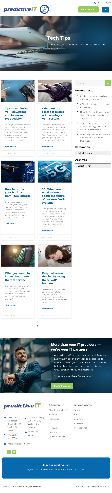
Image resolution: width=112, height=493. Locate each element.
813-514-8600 (104, 3)
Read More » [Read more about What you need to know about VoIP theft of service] (10, 305)
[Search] (108, 83)
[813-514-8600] (95, 3)
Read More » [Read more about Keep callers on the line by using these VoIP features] (47, 308)
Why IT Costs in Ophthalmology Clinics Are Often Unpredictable (93, 126)
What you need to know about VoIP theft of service (17, 277)
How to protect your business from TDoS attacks (18, 192)
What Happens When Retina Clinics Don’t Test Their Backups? (95, 137)
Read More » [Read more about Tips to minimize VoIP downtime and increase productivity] (10, 146)
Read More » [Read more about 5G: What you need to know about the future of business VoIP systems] (47, 230)
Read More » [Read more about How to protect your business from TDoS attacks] (10, 224)
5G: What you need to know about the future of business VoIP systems (53, 196)
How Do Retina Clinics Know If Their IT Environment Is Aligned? (95, 115)
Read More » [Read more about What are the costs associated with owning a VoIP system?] (47, 146)
